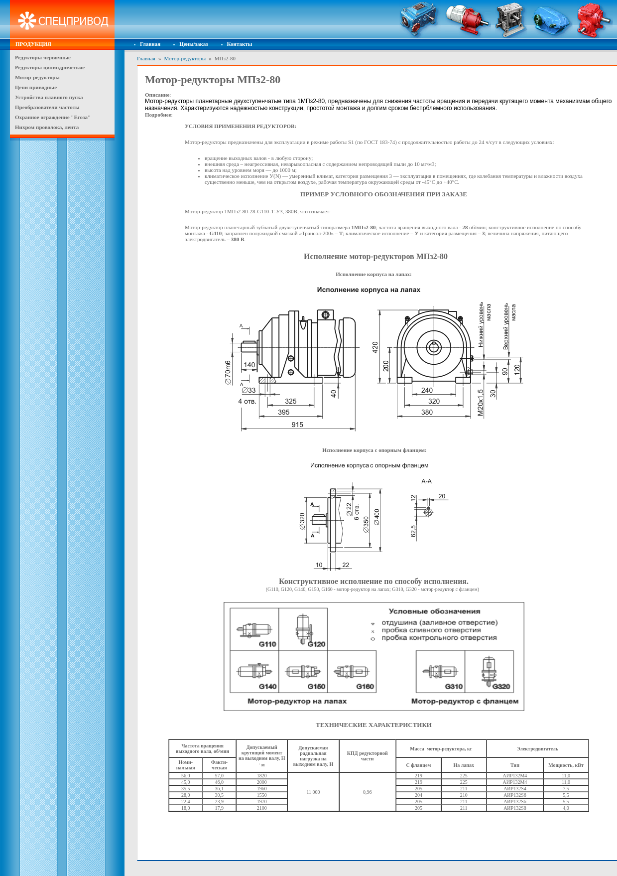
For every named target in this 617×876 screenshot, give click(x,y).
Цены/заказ (193, 44)
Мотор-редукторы (185, 58)
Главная (150, 44)
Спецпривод (62, 19)
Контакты (239, 44)
